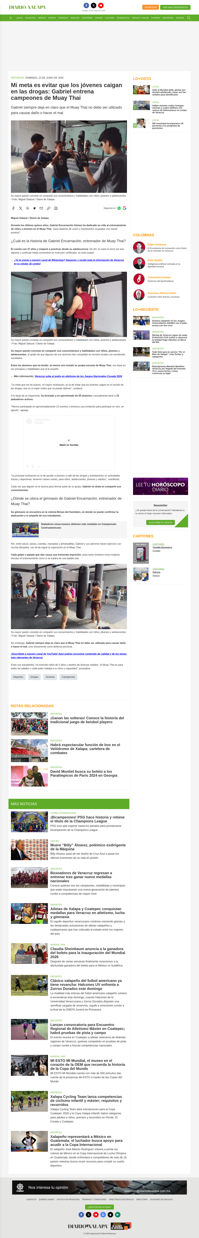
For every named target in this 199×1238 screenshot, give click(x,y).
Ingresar (151, 7)
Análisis (75, 18)
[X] (93, 5)
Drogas (34, 676)
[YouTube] (101, 5)
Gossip (99, 18)
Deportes (168, 18)
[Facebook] (86, 5)
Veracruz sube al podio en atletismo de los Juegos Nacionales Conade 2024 (78, 376)
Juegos (180, 18)
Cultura (109, 18)
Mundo (52, 18)
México (42, 18)
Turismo (155, 18)
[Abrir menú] (10, 18)
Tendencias (123, 18)
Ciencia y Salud (140, 18)
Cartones (87, 18)
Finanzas (63, 18)
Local (19, 18)
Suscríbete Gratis (160, 522)
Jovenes (50, 676)
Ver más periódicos (175, 7)
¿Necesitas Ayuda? (99, 1207)
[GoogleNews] (103, 1214)
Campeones (68, 676)
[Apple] (110, 1214)
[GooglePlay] (117, 1214)
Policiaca (30, 18)
